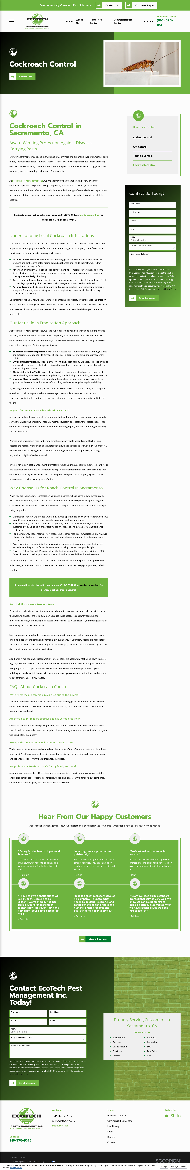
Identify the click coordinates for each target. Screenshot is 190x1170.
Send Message (147, 298)
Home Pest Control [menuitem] (96, 21)
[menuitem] (152, 137)
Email (132, 229)
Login (110, 1131)
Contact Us (111, 5)
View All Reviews (98, 939)
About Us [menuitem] (79, 21)
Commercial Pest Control (119, 1120)
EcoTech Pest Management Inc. (27, 180)
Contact (111, 1142)
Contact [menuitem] (148, 21)
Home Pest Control (116, 1115)
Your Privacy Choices (44, 1161)
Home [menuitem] (69, 21)
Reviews (111, 1136)
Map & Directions (61, 1125)
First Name (135, 204)
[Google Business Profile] (166, 1115)
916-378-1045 (20, 1140)
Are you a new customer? (141, 246)
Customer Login (144, 5)
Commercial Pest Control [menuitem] (123, 21)
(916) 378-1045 (165, 23)
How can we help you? (139, 254)
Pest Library (113, 1126)
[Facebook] (172, 1115)
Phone (133, 220)
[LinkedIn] (178, 1115)
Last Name (135, 212)
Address (133, 237)
